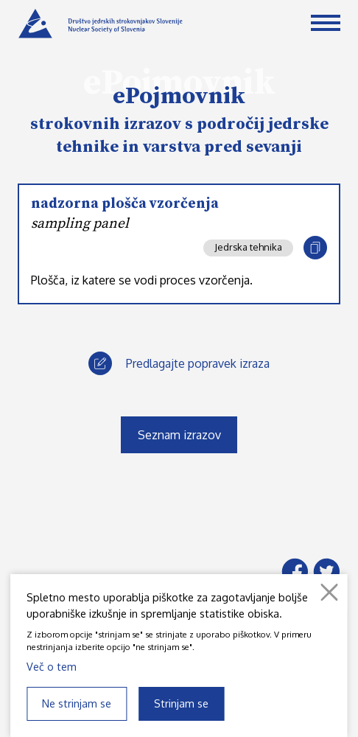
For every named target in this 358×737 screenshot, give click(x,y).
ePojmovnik (179, 96)
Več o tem (52, 666)
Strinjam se (181, 703)
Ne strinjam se (76, 703)
